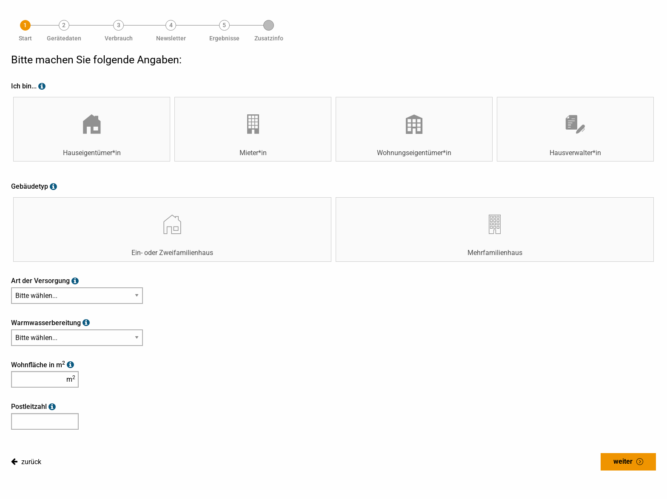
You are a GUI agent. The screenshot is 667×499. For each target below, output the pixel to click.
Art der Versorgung (40, 281)
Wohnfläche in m (38, 365)
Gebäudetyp (29, 186)
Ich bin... (24, 86)
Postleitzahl (29, 407)
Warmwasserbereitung (46, 323)
